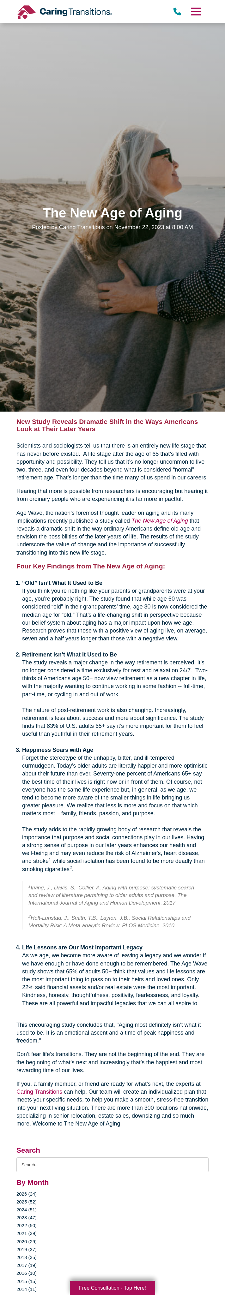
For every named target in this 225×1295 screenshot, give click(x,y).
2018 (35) (26, 1257)
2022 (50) (26, 1225)
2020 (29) (26, 1241)
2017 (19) (26, 1265)
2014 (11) (26, 1289)
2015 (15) (26, 1281)
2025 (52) (26, 1201)
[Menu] (195, 11)
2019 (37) (26, 1249)
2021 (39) (26, 1233)
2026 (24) (26, 1194)
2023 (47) (26, 1217)
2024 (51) (26, 1209)
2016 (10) (26, 1273)
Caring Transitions (39, 1092)
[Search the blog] (112, 1164)
